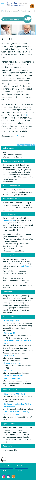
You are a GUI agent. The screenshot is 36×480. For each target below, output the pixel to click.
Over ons (6, 465)
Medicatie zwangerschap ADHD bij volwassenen (18, 405)
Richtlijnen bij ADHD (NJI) (14, 394)
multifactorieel (26, 266)
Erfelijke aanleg (9, 220)
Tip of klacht (21, 465)
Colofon (6, 471)
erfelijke (25, 115)
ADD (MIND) (9, 356)
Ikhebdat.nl (9, 371)
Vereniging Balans (11, 321)
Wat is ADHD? (9, 333)
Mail (19, 136)
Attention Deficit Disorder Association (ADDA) (14, 377)
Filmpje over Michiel (12, 363)
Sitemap (21, 471)
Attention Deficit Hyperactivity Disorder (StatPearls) (16, 413)
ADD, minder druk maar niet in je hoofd (17, 341)
